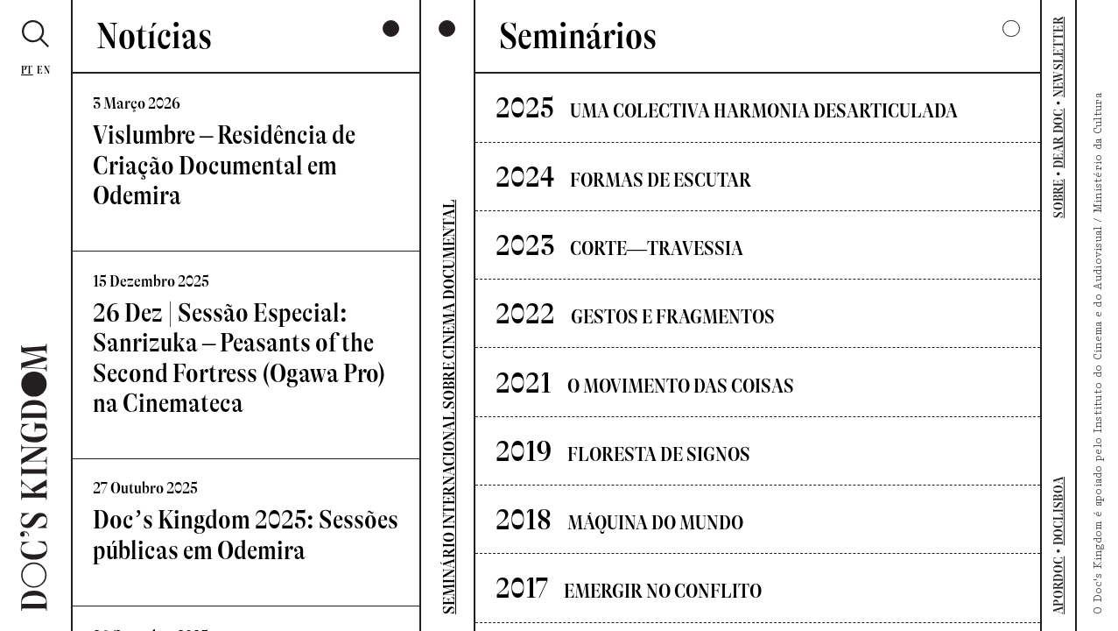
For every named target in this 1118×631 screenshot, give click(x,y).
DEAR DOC (1058, 138)
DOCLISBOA (1058, 511)
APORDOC (1058, 585)
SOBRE (1058, 198)
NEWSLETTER (1058, 57)
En (43, 70)
